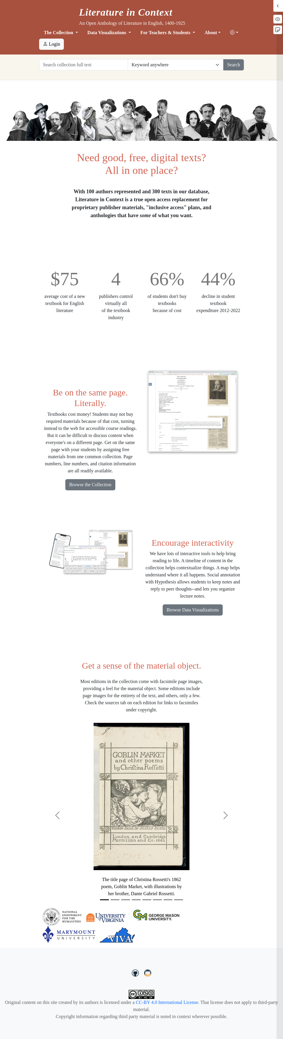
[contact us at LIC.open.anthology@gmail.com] (147, 972)
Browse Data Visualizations (193, 609)
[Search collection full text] (83, 64)
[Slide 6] (157, 899)
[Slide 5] (146, 899)
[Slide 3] (125, 899)
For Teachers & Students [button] (166, 32)
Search (233, 64)
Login (51, 44)
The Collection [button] (59, 32)
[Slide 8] (178, 899)
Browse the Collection (90, 484)
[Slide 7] (168, 899)
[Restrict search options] (176, 64)
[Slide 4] (136, 899)
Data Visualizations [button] (107, 32)
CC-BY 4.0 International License (167, 1002)
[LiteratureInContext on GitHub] (136, 972)
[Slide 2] (115, 899)
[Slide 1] (104, 899)
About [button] (210, 32)
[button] (234, 33)
